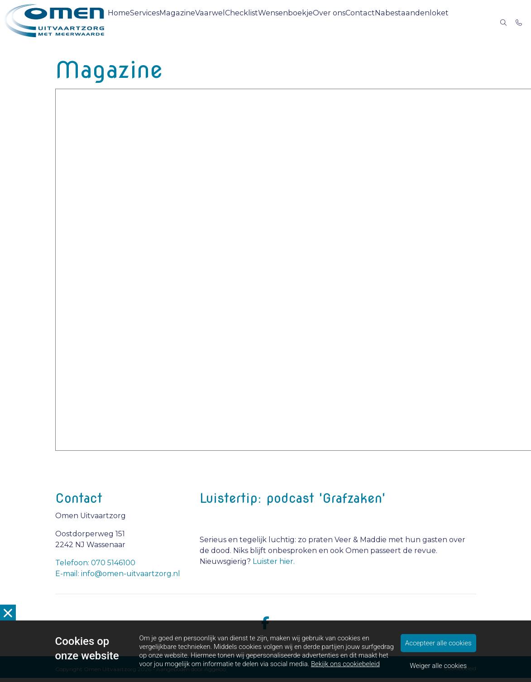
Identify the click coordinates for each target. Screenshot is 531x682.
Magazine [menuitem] (198, 23)
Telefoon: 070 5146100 (95, 567)
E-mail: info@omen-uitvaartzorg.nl (117, 577)
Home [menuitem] (133, 23)
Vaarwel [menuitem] (232, 23)
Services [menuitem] (163, 23)
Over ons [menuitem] (354, 23)
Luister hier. (274, 565)
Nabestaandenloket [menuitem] (437, 23)
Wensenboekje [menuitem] (309, 23)
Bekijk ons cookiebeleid (345, 664)
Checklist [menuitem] (265, 23)
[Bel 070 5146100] (519, 22)
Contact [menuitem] (387, 23)
